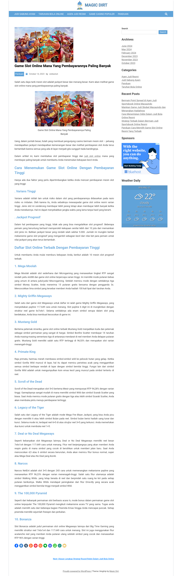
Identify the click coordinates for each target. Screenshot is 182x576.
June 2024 (127, 46)
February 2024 (129, 53)
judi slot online (92, 156)
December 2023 (130, 56)
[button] (16, 546)
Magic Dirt (114, 571)
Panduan (123, 14)
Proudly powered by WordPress (77, 571)
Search (125, 28)
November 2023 (130, 59)
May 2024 (127, 49)
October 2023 (128, 63)
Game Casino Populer (102, 14)
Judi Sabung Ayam (24, 14)
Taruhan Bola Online (51, 14)
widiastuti (53, 74)
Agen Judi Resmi (76, 14)
